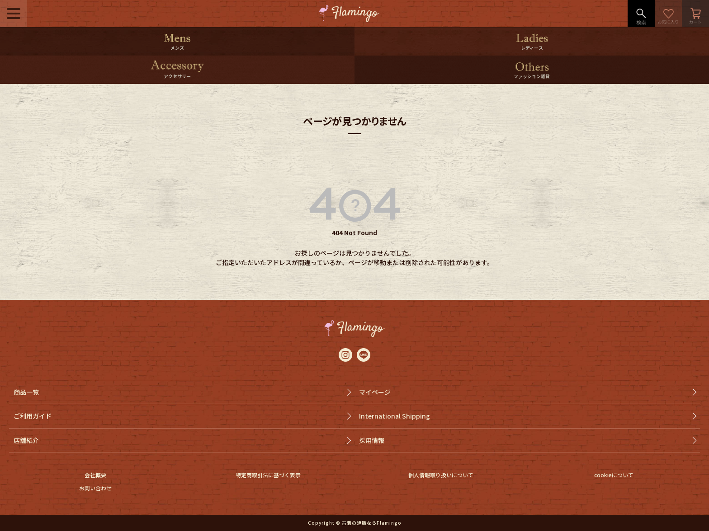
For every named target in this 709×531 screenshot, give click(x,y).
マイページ (375, 391)
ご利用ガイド (33, 415)
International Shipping (394, 415)
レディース (532, 47)
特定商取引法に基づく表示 (268, 475)
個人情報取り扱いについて (440, 475)
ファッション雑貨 (532, 76)
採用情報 (371, 440)
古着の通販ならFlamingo (372, 522)
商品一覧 (26, 391)
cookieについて (613, 475)
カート (695, 13)
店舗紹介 (26, 440)
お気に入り (668, 13)
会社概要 (95, 475)
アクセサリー (177, 76)
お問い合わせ (95, 488)
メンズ (177, 47)
